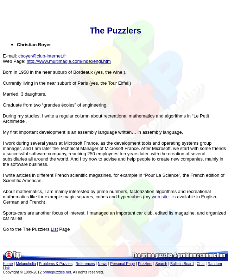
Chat (201, 263)
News (102, 263)
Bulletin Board (182, 263)
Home (8, 263)
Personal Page (122, 263)
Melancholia (26, 263)
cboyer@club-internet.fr (42, 56)
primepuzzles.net (57, 272)
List (54, 229)
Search (161, 263)
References (85, 263)
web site (160, 196)
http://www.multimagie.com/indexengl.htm (69, 61)
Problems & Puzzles (55, 263)
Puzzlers (145, 263)
